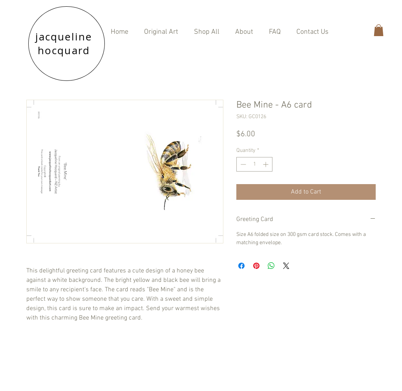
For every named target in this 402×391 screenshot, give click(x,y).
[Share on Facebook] (241, 265)
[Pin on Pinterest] (256, 265)
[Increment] (266, 164)
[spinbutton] (254, 164)
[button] (206, 32)
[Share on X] (286, 265)
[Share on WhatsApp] (271, 265)
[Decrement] (242, 164)
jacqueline (64, 37)
